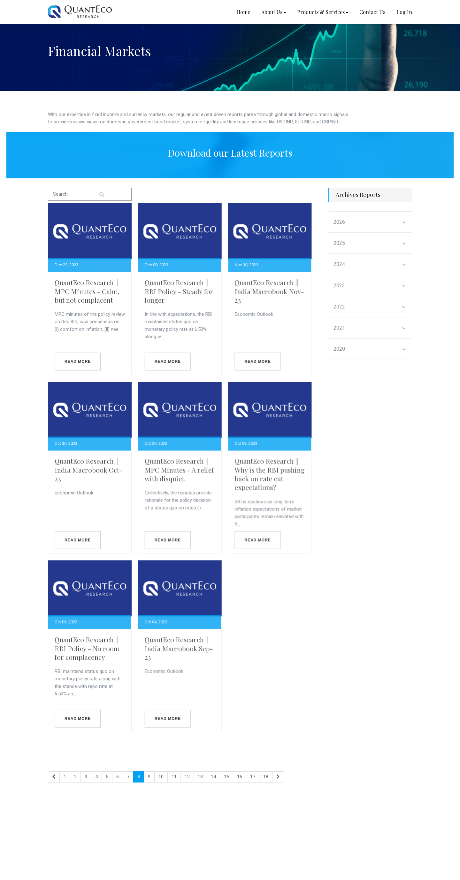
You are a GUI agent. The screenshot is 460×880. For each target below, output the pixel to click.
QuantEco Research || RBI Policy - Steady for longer (182, 291)
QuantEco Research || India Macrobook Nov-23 (275, 291)
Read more (78, 361)
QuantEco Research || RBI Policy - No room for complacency (87, 661)
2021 (370, 328)
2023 (370, 286)
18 (265, 777)
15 (226, 777)
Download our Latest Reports (230, 152)
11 (174, 777)
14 (213, 777)
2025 (370, 243)
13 (200, 777)
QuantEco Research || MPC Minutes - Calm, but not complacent (87, 291)
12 (187, 777)
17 (252, 777)
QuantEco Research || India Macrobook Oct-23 (88, 476)
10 (161, 777)
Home (243, 12)
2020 (370, 349)
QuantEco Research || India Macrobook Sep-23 (182, 661)
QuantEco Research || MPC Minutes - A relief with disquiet (182, 476)
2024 (370, 264)
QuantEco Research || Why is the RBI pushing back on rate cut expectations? (276, 480)
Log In (404, 12)
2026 (370, 222)
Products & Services (322, 12)
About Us (273, 12)
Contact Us (372, 12)
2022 (370, 307)
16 (239, 777)
